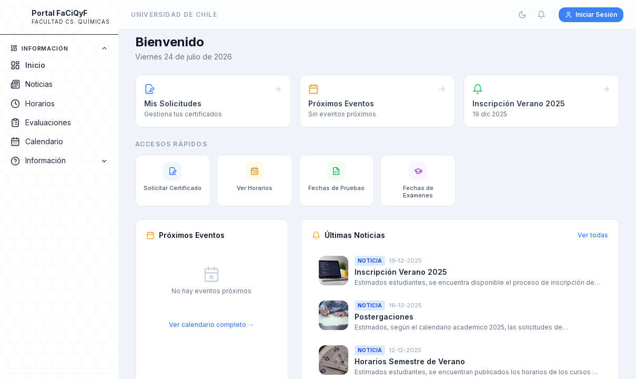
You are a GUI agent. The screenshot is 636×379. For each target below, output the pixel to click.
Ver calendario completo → (211, 324)
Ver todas (593, 235)
